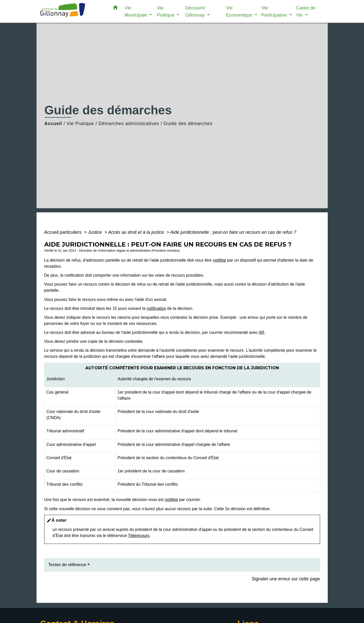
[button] (115, 8)
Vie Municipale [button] (136, 11)
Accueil (53, 123)
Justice (95, 232)
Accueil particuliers (63, 232)
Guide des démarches (188, 123)
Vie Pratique (80, 123)
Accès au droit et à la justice (136, 232)
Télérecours (138, 535)
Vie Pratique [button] (166, 11)
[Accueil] (72, 11)
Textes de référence (67, 564)
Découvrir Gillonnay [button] (195, 11)
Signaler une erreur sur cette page (286, 578)
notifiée (219, 260)
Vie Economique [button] (239, 11)
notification (156, 308)
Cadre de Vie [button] (305, 11)
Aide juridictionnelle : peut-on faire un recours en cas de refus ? (233, 232)
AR (261, 332)
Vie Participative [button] (274, 11)
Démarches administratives (129, 123)
